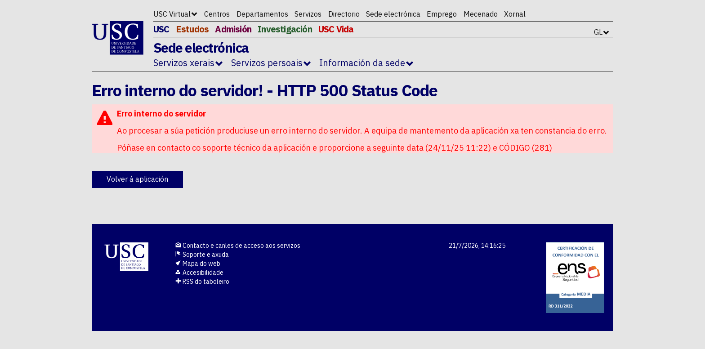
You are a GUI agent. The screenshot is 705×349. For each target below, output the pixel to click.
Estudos (192, 29)
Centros (217, 13)
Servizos (307, 13)
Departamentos (262, 13)
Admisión (233, 29)
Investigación (285, 29)
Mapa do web (197, 264)
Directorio (344, 13)
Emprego (442, 13)
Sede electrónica (393, 13)
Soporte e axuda (202, 255)
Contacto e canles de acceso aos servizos (237, 246)
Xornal (515, 13)
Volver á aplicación (137, 178)
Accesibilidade (199, 272)
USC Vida (336, 29)
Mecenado (481, 13)
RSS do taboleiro (202, 281)
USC (161, 29)
